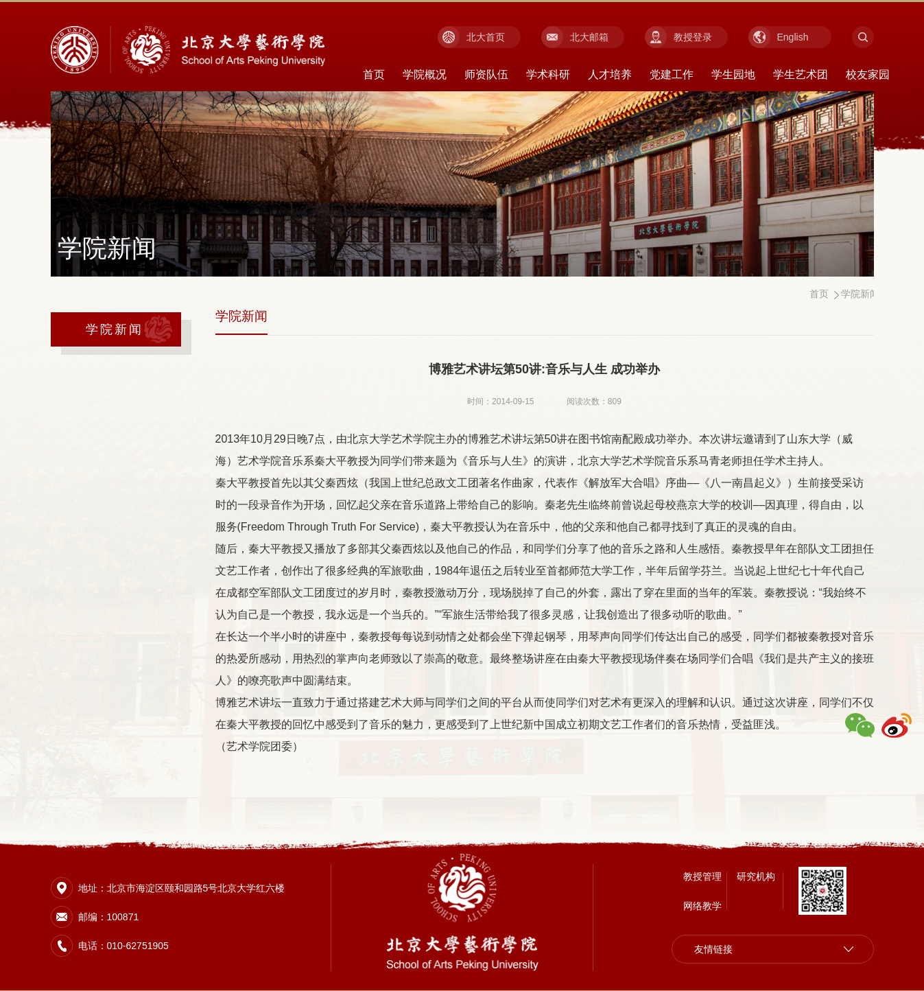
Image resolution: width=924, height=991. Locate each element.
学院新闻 (115, 329)
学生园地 (733, 74)
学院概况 (425, 74)
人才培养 (610, 74)
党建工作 (672, 74)
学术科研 (548, 74)
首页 (374, 74)
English (793, 37)
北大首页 (485, 37)
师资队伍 (486, 74)
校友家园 (868, 74)
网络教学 (702, 904)
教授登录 (693, 37)
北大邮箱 (589, 37)
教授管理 (702, 875)
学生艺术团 (800, 74)
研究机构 (756, 875)
